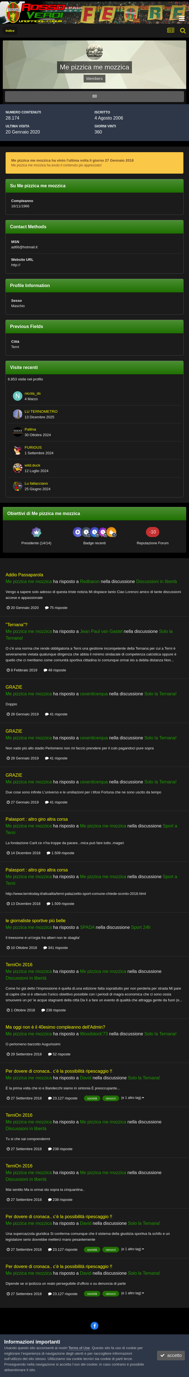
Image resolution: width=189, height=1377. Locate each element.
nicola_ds (33, 393)
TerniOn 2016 (19, 964)
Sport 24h (140, 927)
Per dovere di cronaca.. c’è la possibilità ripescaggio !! (59, 1071)
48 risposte (55, 670)
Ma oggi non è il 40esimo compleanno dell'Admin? (55, 1027)
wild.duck (32, 465)
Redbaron (90, 581)
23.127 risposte (63, 1098)
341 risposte (55, 948)
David (85, 1077)
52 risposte (59, 1054)
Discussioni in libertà (156, 581)
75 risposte (56, 608)
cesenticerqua (94, 693)
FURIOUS (33, 447)
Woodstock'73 (94, 1033)
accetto (170, 1355)
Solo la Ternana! (160, 693)
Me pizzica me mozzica (29, 581)
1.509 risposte (60, 853)
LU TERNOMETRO (41, 411)
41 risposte (56, 714)
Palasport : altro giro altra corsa (37, 819)
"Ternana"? (16, 624)
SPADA (87, 927)
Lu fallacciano (36, 483)
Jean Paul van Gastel (101, 631)
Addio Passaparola (24, 574)
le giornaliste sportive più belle (35, 920)
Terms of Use (79, 1348)
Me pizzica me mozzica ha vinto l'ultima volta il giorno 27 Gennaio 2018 (72, 160)
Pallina (30, 429)
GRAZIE (14, 687)
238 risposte (53, 1010)
